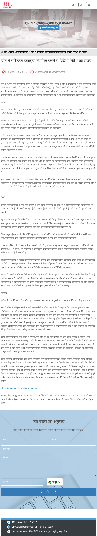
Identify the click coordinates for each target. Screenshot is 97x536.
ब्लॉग (11, 52)
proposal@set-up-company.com (50, 72)
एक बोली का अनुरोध (48, 27)
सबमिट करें (48, 492)
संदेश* (48, 465)
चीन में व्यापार (22, 52)
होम (5, 52)
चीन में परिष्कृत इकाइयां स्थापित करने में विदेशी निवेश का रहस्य (58, 52)
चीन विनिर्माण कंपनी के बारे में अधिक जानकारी (19, 388)
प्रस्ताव (11, 395)
